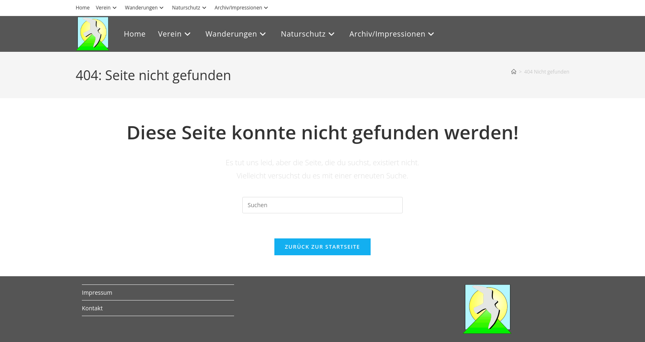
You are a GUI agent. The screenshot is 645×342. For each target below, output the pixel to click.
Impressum (97, 292)
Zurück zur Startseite (322, 246)
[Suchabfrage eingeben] (322, 205)
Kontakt (92, 308)
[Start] (513, 71)
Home (83, 7)
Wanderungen (145, 7)
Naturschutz (190, 7)
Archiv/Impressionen (243, 7)
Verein (107, 7)
